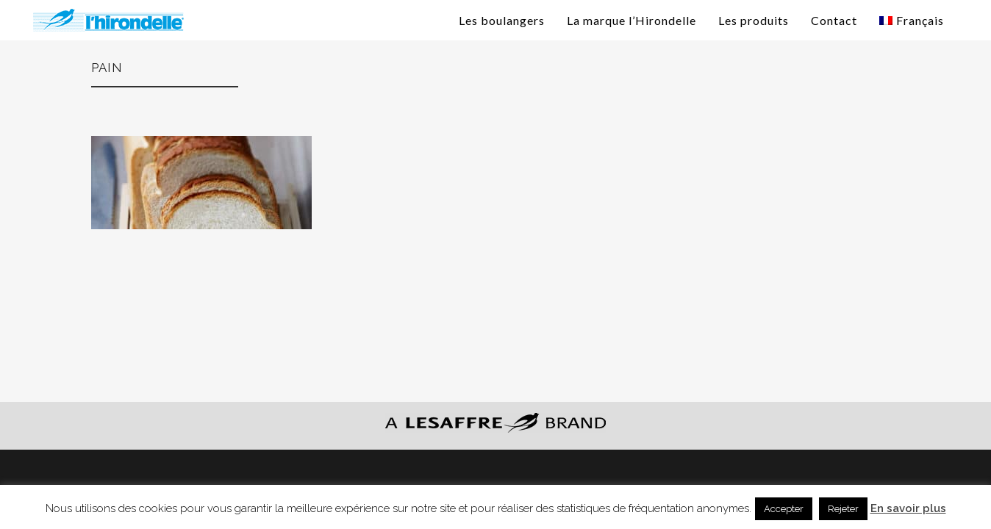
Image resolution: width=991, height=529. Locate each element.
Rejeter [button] (843, 508)
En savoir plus (908, 508)
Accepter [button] (784, 508)
